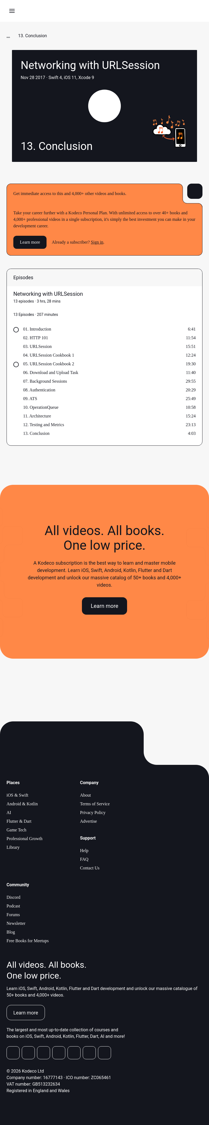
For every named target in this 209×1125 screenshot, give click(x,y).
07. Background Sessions (45, 381)
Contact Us (90, 868)
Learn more (30, 242)
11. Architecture (37, 416)
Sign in (97, 242)
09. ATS (30, 398)
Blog (11, 932)
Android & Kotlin (22, 804)
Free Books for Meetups (28, 940)
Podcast (13, 906)
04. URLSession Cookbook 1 (48, 355)
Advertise (88, 821)
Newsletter (16, 923)
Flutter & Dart (19, 821)
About (85, 795)
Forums (13, 914)
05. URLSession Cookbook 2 (48, 364)
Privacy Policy (93, 812)
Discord (13, 897)
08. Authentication (39, 390)
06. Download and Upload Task (50, 372)
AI (9, 812)
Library (13, 847)
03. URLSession (37, 346)
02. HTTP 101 (35, 337)
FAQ (84, 859)
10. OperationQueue (41, 407)
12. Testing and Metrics (43, 424)
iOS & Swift (17, 795)
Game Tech (16, 830)
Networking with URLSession (48, 294)
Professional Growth (24, 838)
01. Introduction (37, 329)
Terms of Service (95, 804)
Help (84, 850)
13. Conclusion (36, 433)
